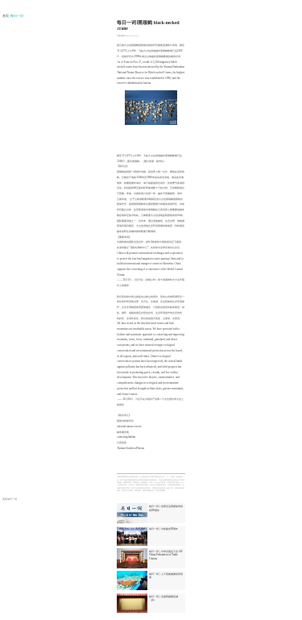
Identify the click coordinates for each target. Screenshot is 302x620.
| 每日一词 (17, 16)
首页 (6, 16)
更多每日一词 (9, 499)
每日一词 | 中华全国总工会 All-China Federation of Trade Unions (166, 555)
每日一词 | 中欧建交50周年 (163, 529)
